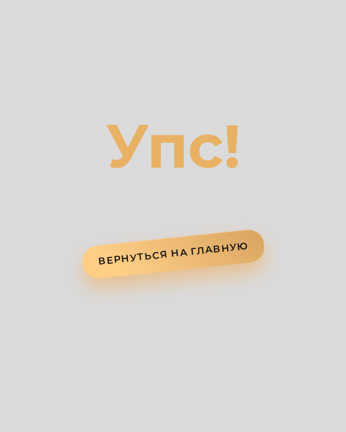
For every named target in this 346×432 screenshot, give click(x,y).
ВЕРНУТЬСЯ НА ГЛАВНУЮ (173, 253)
